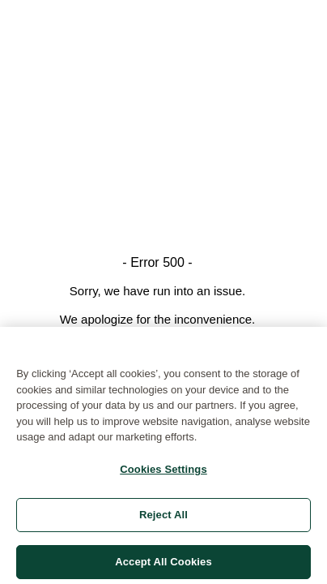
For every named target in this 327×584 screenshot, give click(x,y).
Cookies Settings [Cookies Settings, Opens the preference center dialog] (163, 472)
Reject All (163, 518)
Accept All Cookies (163, 564)
